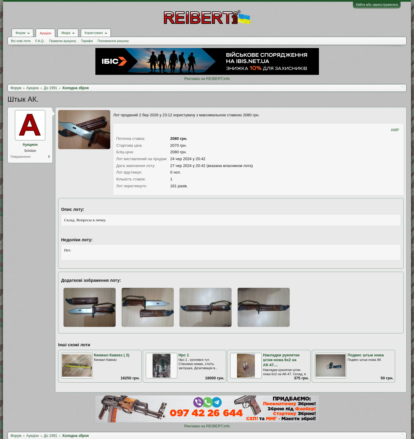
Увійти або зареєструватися (377, 4)
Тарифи (87, 41)
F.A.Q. (39, 41)
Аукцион (30, 145)
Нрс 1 (184, 355)
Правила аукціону (62, 41)
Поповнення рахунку (113, 41)
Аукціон (45, 33)
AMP (395, 130)
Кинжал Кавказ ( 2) (111, 355)
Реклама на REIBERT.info (207, 78)
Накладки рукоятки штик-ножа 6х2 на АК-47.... (281, 360)
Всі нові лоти (20, 41)
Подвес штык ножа (366, 355)
